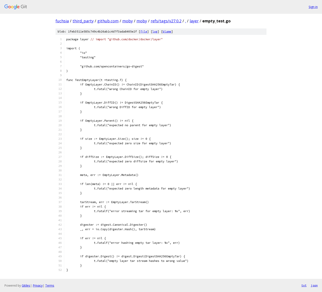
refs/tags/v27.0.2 (166, 20)
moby (127, 20)
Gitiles (26, 285)
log (155, 31)
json (314, 285)
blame (167, 31)
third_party (83, 20)
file (143, 31)
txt (304, 285)
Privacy (38, 285)
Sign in (313, 7)
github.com (108, 20)
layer (194, 20)
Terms (49, 285)
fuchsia (62, 20)
